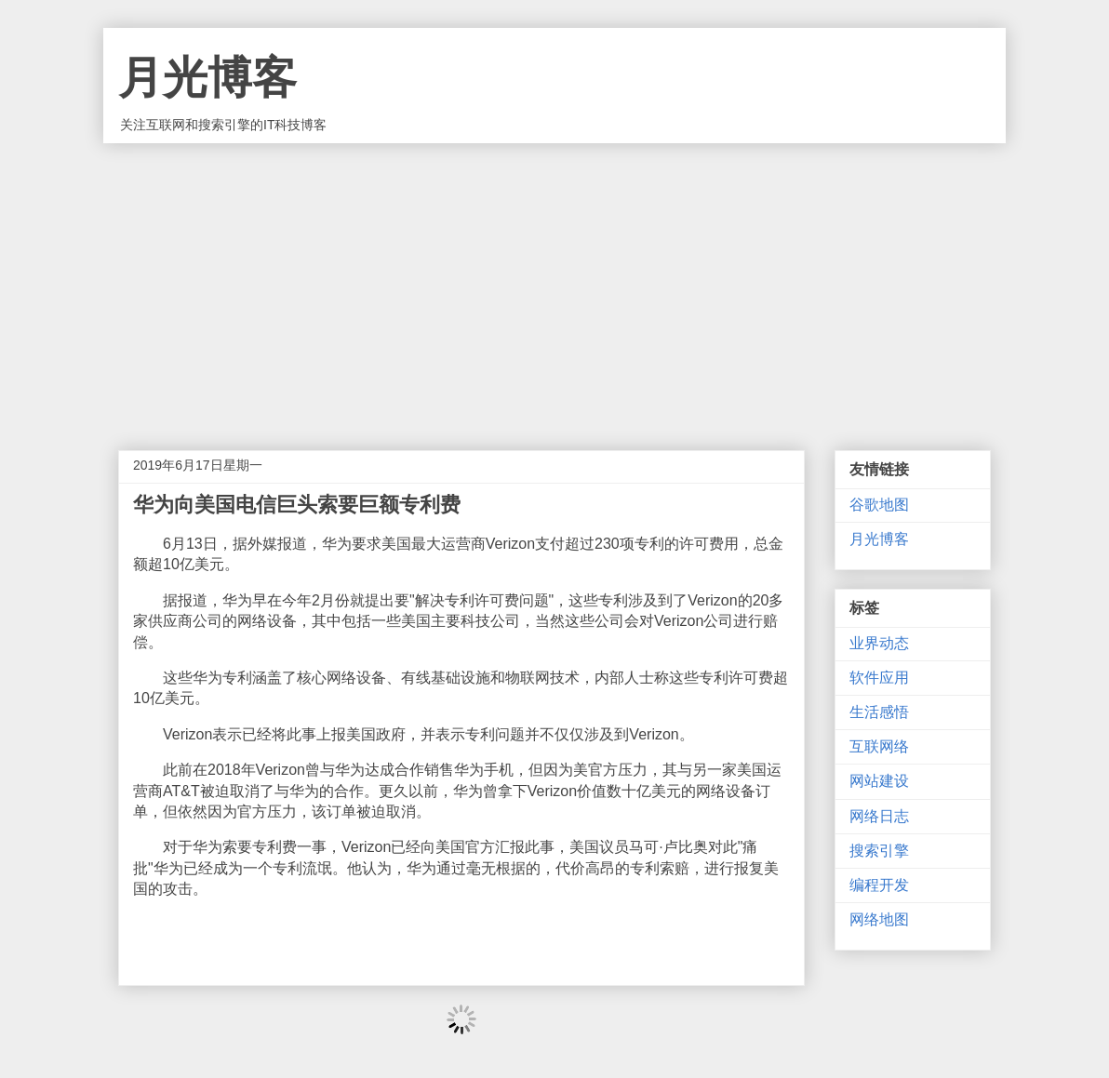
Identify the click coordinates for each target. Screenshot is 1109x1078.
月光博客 (207, 77)
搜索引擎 (879, 850)
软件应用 (879, 677)
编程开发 (879, 885)
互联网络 (879, 746)
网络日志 (879, 816)
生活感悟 (879, 712)
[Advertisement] (554, 283)
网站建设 (879, 781)
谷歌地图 (879, 504)
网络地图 (879, 919)
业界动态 (879, 643)
